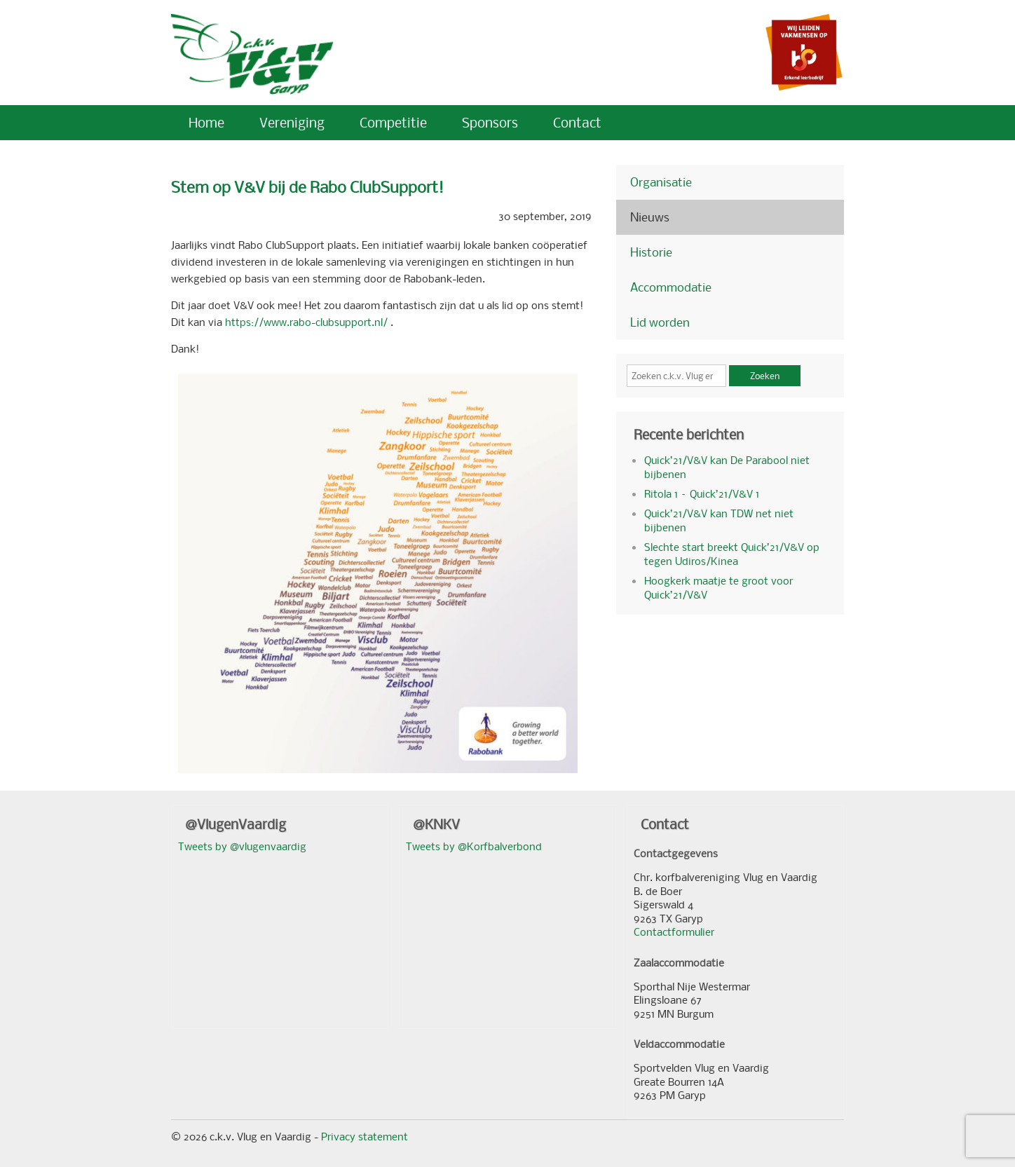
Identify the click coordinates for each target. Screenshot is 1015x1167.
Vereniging (292, 122)
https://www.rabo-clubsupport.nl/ (306, 322)
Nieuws (649, 217)
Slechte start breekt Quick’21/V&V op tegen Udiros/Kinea (731, 554)
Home (206, 122)
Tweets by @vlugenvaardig (242, 846)
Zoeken (764, 375)
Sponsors (490, 122)
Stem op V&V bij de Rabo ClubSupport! (307, 187)
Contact (577, 122)
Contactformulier (674, 931)
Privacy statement (364, 1136)
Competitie (393, 122)
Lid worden (660, 322)
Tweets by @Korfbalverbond (474, 846)
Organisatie (661, 182)
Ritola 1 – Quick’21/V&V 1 (701, 493)
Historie (651, 252)
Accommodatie (670, 287)
